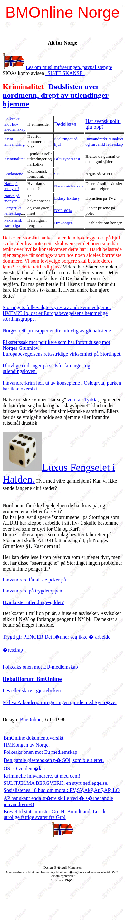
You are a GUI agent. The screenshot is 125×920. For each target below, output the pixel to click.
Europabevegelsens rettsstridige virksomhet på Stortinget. (62, 354)
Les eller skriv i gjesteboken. (32, 690)
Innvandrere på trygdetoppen (32, 590)
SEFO (59, 173)
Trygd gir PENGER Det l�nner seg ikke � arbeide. (57, 637)
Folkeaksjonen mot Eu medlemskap (40, 752)
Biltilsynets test (67, 159)
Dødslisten (65, 124)
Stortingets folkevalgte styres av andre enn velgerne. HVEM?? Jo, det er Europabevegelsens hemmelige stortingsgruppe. (57, 313)
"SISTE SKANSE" (65, 73)
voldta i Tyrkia (82, 399)
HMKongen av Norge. (27, 745)
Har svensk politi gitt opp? (102, 124)
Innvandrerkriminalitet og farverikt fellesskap (104, 141)
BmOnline (31, 719)
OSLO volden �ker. (25, 768)
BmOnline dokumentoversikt (33, 738)
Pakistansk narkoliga (13, 223)
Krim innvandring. (14, 141)
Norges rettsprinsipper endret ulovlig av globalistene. (57, 330)
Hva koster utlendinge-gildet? (33, 602)
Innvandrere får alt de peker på (34, 579)
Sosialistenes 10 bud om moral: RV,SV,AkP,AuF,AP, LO (62, 790)
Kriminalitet (14, 159)
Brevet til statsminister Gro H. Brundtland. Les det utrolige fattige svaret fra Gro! (56, 814)
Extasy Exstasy (67, 198)
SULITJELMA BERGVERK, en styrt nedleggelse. (56, 783)
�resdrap (13, 649)
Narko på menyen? (12, 198)
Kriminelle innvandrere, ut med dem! (42, 776)
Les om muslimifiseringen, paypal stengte (69, 67)
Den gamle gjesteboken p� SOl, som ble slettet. (54, 760)
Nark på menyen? (11, 186)
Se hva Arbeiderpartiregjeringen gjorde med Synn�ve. (60, 702)
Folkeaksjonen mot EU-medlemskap (40, 667)
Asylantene (13, 173)
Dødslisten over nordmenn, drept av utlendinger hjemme (56, 95)
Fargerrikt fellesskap (12, 211)
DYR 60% (63, 210)
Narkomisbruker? (68, 186)
